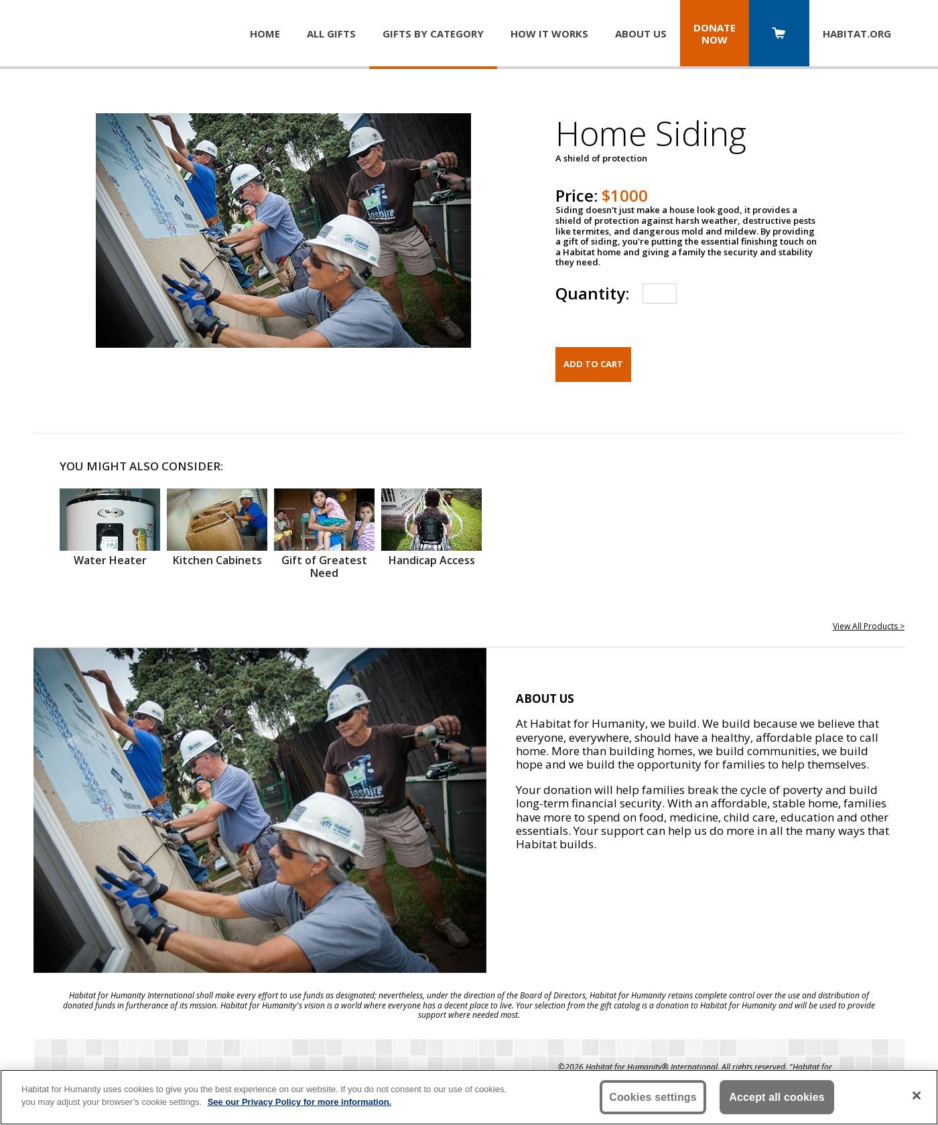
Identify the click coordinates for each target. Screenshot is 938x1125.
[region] (469, 1097)
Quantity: (592, 293)
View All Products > (868, 626)
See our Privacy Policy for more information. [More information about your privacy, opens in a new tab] (300, 1102)
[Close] (916, 1095)
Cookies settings (653, 1097)
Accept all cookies (777, 1097)
